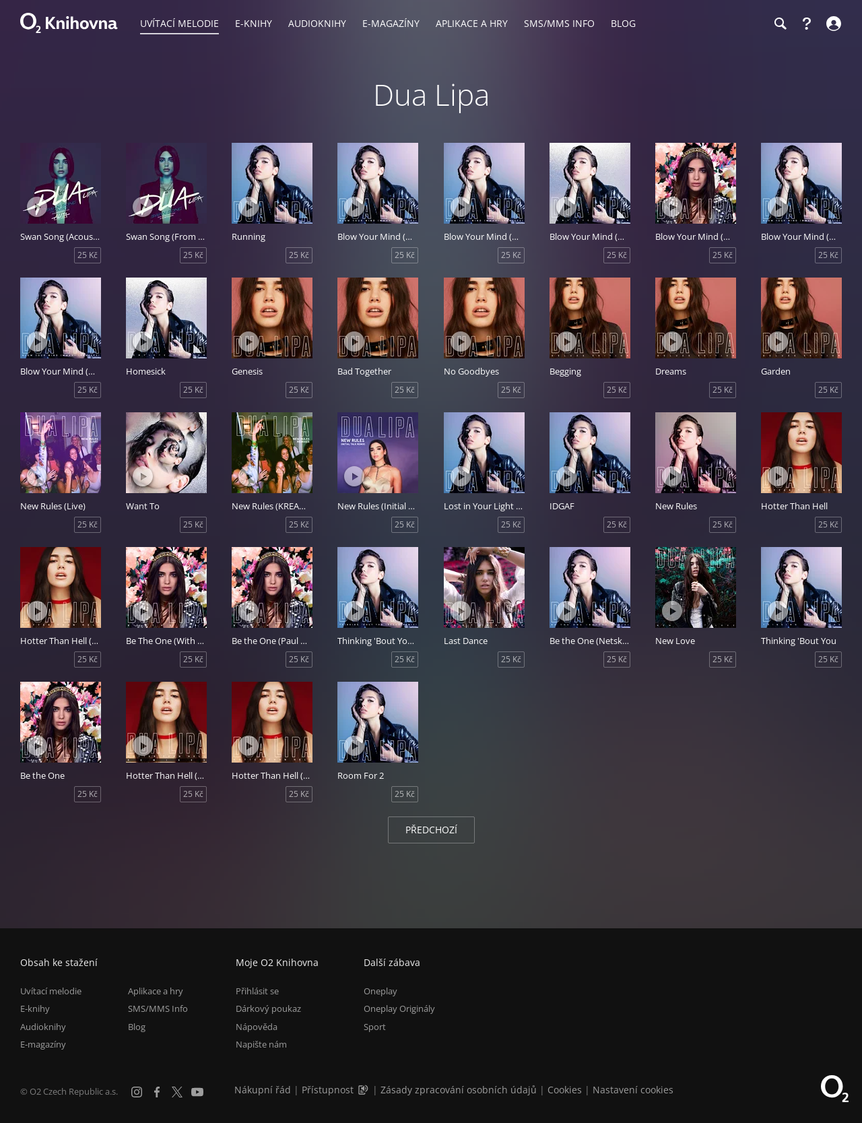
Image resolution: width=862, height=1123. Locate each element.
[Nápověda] (806, 23)
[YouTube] (197, 1092)
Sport (375, 1027)
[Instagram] (137, 1092)
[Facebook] (157, 1092)
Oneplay (380, 991)
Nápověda (256, 1027)
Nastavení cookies (633, 1089)
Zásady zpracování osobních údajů (458, 1089)
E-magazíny (43, 1044)
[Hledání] (779, 23)
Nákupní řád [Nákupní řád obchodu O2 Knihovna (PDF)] (262, 1089)
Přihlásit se (257, 991)
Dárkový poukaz (268, 1008)
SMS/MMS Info (158, 1008)
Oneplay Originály (399, 1008)
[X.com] (177, 1092)
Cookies (565, 1089)
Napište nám (261, 1044)
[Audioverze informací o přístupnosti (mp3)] (364, 1090)
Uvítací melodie (50, 991)
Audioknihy (43, 1027)
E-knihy (35, 1008)
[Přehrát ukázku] (37, 207)
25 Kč (87, 255)
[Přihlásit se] (832, 23)
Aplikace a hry (155, 991)
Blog (136, 1027)
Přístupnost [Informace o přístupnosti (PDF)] (328, 1089)
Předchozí (431, 829)
